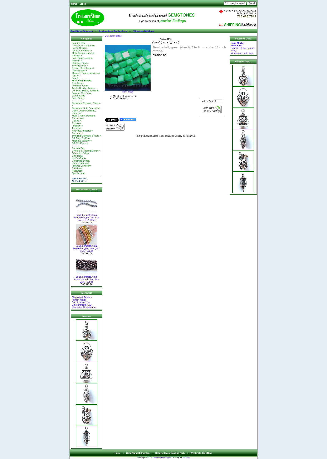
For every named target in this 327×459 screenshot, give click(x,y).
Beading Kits (78, 43)
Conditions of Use (81, 302)
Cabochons (77, 133)
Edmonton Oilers (80, 153)
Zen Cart (186, 458)
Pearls (75, 78)
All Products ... (79, 181)
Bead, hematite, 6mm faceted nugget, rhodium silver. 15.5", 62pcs (86, 216)
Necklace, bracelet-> (82, 130)
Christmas (77, 168)
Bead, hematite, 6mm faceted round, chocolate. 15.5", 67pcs (86, 278)
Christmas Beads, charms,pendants (81, 161)
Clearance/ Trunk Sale (83, 45)
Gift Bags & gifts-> (81, 138)
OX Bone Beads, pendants (85, 90)
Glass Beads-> (79, 70)
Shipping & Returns (82, 297)
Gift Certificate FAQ (82, 304)
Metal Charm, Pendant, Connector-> (83, 116)
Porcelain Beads (80, 85)
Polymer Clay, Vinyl (81, 93)
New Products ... (80, 178)
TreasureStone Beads (162, 458)
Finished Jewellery (81, 165)
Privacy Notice (79, 299)
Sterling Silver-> (80, 65)
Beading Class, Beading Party (113, 31)
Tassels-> (77, 128)
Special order (78, 173)
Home (74, 4)
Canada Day (78, 148)
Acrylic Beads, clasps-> (84, 88)
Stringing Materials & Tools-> (86, 135)
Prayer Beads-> (80, 48)
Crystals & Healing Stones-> (86, 150)
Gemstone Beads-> (82, 50)
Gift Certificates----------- (79, 144)
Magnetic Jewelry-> (82, 140)
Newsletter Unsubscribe (84, 307)
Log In (83, 4)
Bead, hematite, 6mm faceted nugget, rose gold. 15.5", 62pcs (86, 247)
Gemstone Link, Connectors (86, 108)
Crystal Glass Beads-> (83, 68)
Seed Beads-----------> (78, 99)
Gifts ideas (77, 155)
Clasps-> (76, 123)
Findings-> (77, 125)
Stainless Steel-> (80, 63)
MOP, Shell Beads (113, 36)
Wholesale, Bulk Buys (143, 31)
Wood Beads (78, 95)
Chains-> (76, 120)
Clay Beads (77, 83)
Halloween (77, 170)
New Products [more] (86, 189)
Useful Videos (79, 158)
